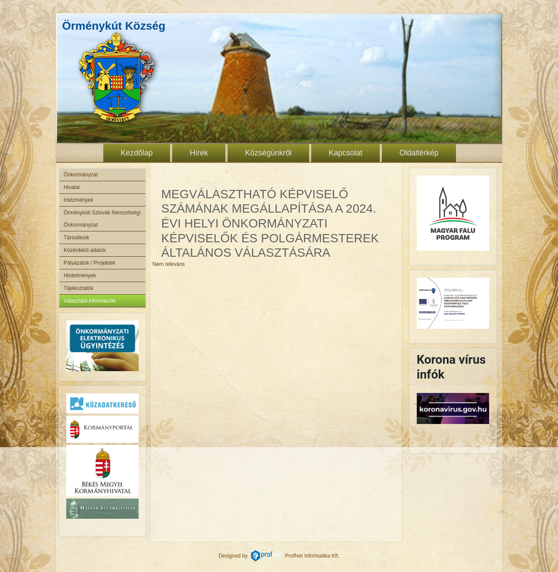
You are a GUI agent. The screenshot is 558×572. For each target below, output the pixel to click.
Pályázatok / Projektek (90, 263)
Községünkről (268, 152)
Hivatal (72, 187)
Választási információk (90, 301)
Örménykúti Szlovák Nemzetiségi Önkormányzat (103, 219)
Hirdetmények (80, 275)
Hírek (199, 152)
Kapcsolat (345, 152)
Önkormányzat (81, 175)
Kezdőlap (137, 152)
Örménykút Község (114, 25)
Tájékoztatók (78, 288)
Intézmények (78, 200)
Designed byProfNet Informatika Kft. (278, 556)
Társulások (76, 237)
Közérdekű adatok (85, 250)
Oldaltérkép (419, 152)
